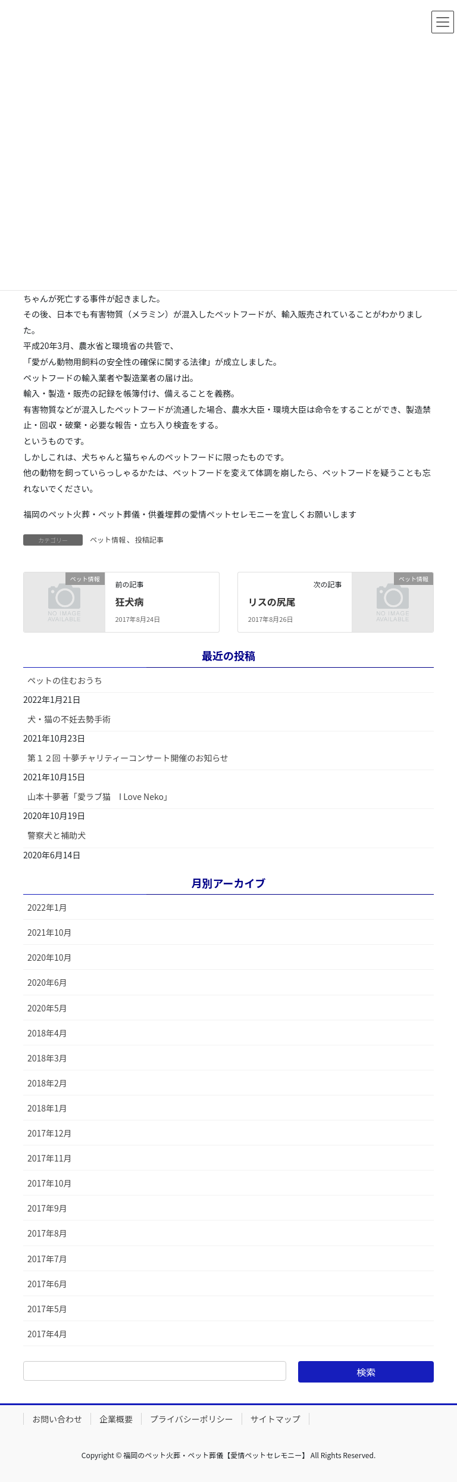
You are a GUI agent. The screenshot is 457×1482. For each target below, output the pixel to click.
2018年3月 (47, 1058)
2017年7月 (47, 1259)
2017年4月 (47, 1334)
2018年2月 (47, 1083)
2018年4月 (47, 1033)
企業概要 (116, 1419)
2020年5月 (47, 1008)
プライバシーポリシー (191, 1419)
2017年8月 (47, 1233)
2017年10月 (49, 1183)
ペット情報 (108, 539)
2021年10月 (49, 932)
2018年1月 (47, 1108)
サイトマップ (276, 1419)
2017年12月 (49, 1133)
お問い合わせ (57, 1419)
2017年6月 (47, 1284)
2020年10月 (49, 957)
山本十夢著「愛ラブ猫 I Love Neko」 (99, 796)
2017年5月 (47, 1309)
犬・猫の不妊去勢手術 (69, 719)
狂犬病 (129, 601)
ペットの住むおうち (64, 680)
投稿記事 (149, 539)
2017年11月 (49, 1158)
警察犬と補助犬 (56, 835)
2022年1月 (47, 907)
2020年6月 (47, 982)
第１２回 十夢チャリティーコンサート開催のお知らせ (127, 758)
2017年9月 (47, 1208)
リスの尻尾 (272, 601)
